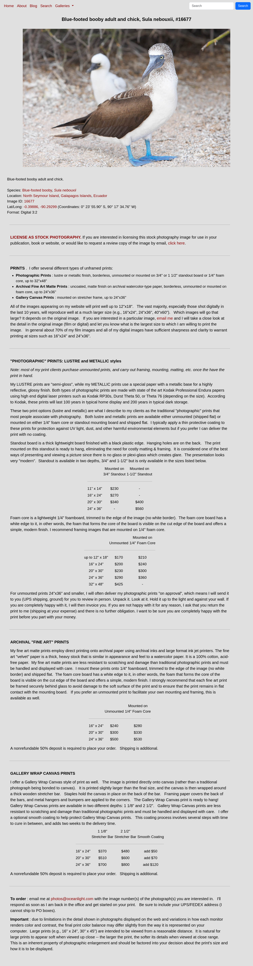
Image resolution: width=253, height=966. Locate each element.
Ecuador (100, 196)
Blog (33, 6)
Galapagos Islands (76, 196)
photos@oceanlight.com (72, 899)
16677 (29, 201)
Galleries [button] (63, 6)
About (22, 6)
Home (9, 6)
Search (46, 6)
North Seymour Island (41, 196)
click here (176, 243)
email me (165, 318)
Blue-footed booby (37, 190)
